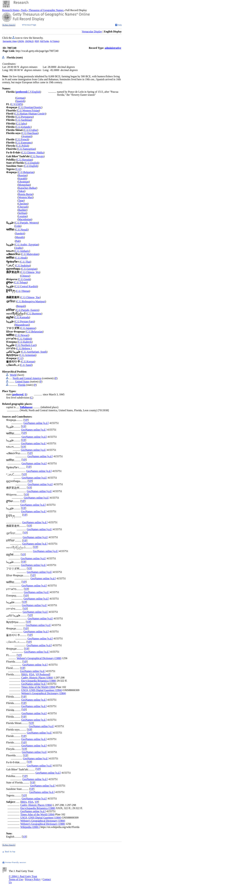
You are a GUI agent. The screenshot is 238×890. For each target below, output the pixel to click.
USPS (19, 104)
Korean (30, 361)
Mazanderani (22, 324)
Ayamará (26, 136)
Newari (24, 335)
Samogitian (29, 148)
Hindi (24, 257)
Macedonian (24, 219)
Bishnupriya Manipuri (33, 301)
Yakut (21, 191)
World (13, 375)
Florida (21, 384)
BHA (25, 674)
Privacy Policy (32, 879)
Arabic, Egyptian (29, 244)
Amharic (24, 251)
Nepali (24, 229)
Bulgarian (28, 172)
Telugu (23, 282)
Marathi (20, 237)
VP (26, 420)
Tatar (21, 200)
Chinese (25, 275)
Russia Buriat (25, 194)
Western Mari (25, 197)
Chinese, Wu (33, 272)
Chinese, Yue (33, 297)
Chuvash (23, 206)
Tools (23, 10)
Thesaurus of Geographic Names (46, 10)
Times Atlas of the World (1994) (38, 687)
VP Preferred (42, 674)
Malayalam (33, 254)
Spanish (20, 101)
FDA (31, 674)
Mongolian (24, 184)
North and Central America (27, 378)
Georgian (32, 268)
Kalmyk (27, 341)
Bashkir (22, 210)
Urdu (18, 226)
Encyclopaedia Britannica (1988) (38, 680)
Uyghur (33, 130)
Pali (18, 241)
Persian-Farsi (27, 321)
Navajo (40, 156)
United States (22, 381)
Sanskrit (20, 233)
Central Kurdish (28, 286)
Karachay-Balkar (27, 188)
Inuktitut (25, 265)
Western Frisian (30, 110)
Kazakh (22, 178)
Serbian (22, 213)
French (24, 139)
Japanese (30, 328)
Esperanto (26, 142)
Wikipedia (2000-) (30, 827)
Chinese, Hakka (35, 152)
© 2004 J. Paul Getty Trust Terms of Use (23, 878)
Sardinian (26, 119)
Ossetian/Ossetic (32, 107)
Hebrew (26, 348)
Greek (27, 279)
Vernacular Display (92, 31)
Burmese (36, 313)
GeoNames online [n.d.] (36, 423)
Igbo (23, 123)
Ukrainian (23, 181)
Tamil (29, 365)
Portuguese (27, 116)
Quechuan (32, 133)
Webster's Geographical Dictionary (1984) (43, 693)
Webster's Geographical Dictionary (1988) (39, 658)
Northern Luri (28, 345)
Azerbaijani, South (37, 351)
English (36, 91)
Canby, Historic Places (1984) (37, 677)
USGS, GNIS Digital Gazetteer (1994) (41, 690)
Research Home (11, 10)
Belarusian (36, 331)
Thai (27, 261)
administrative (113, 48)
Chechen (23, 203)
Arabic (18, 247)
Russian (22, 175)
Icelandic (26, 126)
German (20, 97)
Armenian (30, 355)
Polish (25, 145)
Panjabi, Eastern (30, 310)
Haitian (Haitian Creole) (32, 113)
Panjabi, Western (29, 222)
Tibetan (25, 291)
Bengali (21, 306)
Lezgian (22, 216)
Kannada (24, 317)
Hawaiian (27, 159)
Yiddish (27, 338)
